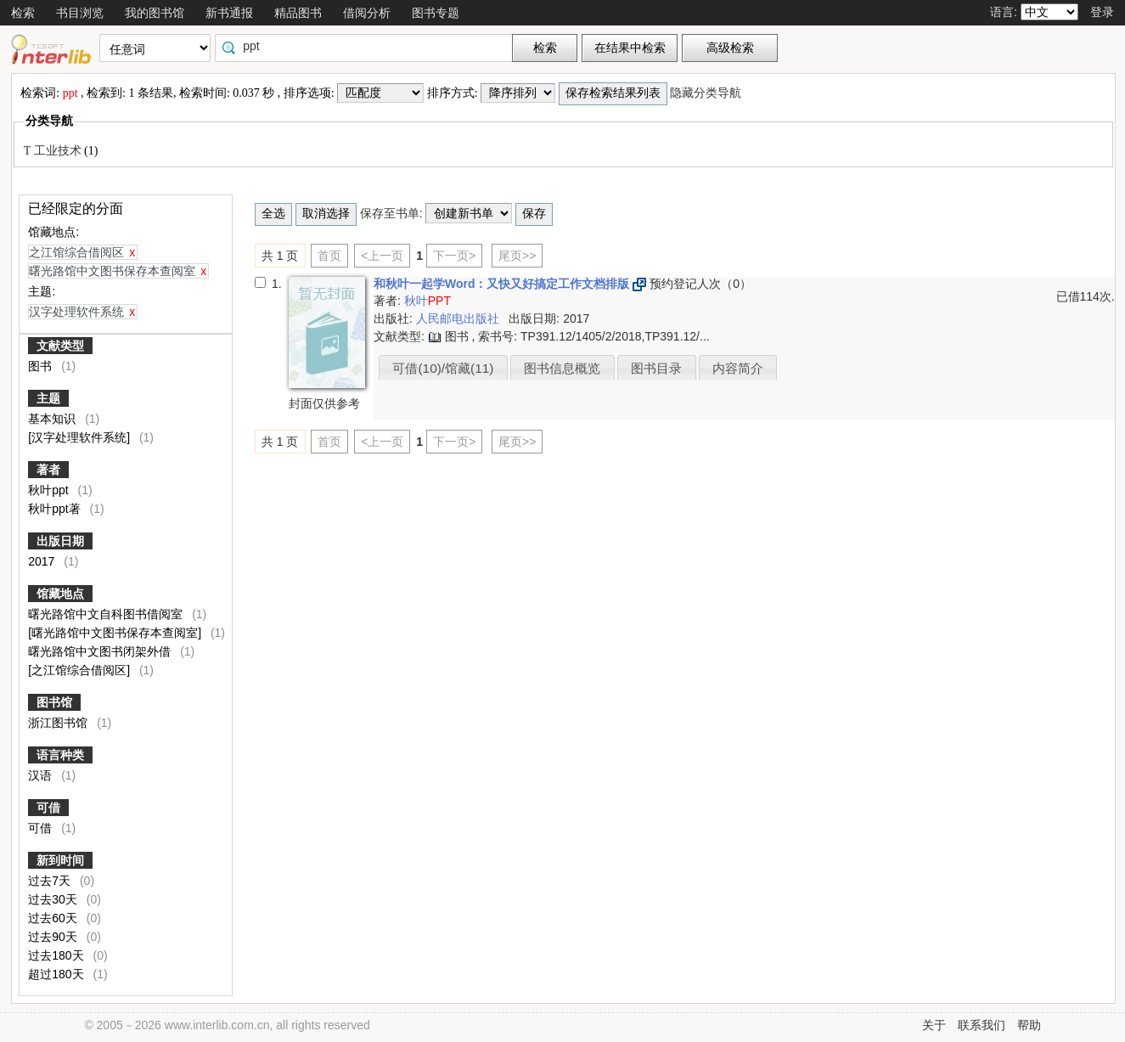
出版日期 (60, 541)
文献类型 (60, 345)
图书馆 (54, 702)
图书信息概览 (562, 368)
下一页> (454, 255)
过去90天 (54, 936)
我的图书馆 (154, 13)
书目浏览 (80, 13)
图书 (41, 366)
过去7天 (51, 880)
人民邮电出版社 (459, 318)
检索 (23, 13)
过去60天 (54, 918)
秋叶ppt (49, 490)
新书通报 (229, 13)
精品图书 (298, 13)
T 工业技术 (54, 150)
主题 (48, 398)
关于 (934, 1025)
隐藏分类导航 (707, 93)
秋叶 (427, 300)
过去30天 (54, 899)
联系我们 (981, 1025)
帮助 (1029, 1025)
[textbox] (367, 46)
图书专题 (435, 13)
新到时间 (60, 860)
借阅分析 (367, 13)
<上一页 (382, 255)
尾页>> (517, 255)
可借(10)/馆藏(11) (442, 368)
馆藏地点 (60, 593)
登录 (1102, 12)
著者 (48, 469)
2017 (43, 561)
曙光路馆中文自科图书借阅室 (107, 614)
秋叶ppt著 (55, 508)
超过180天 (57, 974)
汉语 (41, 775)
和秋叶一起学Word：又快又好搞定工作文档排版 (503, 283)
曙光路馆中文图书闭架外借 (101, 651)
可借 (48, 807)
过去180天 (57, 955)
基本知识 (53, 418)
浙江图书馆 (59, 722)
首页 (329, 255)
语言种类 (60, 755)
